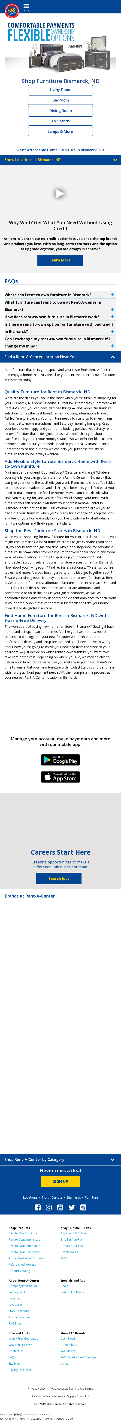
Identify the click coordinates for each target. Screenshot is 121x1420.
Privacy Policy (36, 1389)
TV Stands (60, 121)
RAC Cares (15, 1305)
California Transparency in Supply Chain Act (60, 1396)
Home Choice (69, 1345)
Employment (17, 1292)
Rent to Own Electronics (24, 1252)
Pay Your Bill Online (73, 1233)
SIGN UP (60, 1181)
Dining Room (60, 110)
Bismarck (74, 1197)
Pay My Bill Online (20, 1370)
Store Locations (19, 1311)
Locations (30, 1197)
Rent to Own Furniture (23, 1233)
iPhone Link (60, 778)
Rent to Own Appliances (24, 1240)
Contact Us (16, 1351)
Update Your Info (71, 1246)
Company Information (23, 1286)
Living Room (60, 89)
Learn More (60, 260)
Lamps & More (60, 131)
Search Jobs (59, 878)
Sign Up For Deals (72, 1292)
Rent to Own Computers (24, 1246)
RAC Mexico (68, 1351)
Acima (64, 1364)
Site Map (14, 1364)
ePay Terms (85, 1389)
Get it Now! (67, 1338)
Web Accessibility (61, 1389)
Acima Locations (19, 1317)
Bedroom (60, 100)
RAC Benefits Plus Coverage (78, 1357)
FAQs (63, 1258)
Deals (64, 1286)
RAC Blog (15, 1323)
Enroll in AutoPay (71, 1240)
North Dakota (52, 1197)
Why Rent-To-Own (20, 1345)
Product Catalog (19, 1271)
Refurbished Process (22, 1265)
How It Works (69, 1252)
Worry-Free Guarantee (23, 1338)
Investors (15, 1298)
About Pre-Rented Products (27, 1258)
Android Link (60, 761)
